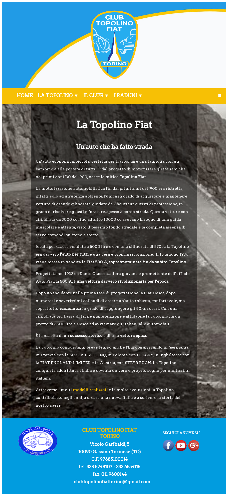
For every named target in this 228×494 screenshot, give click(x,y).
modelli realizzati (90, 390)
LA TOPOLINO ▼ (58, 96)
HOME (24, 96)
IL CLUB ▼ (96, 96)
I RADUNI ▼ (128, 96)
